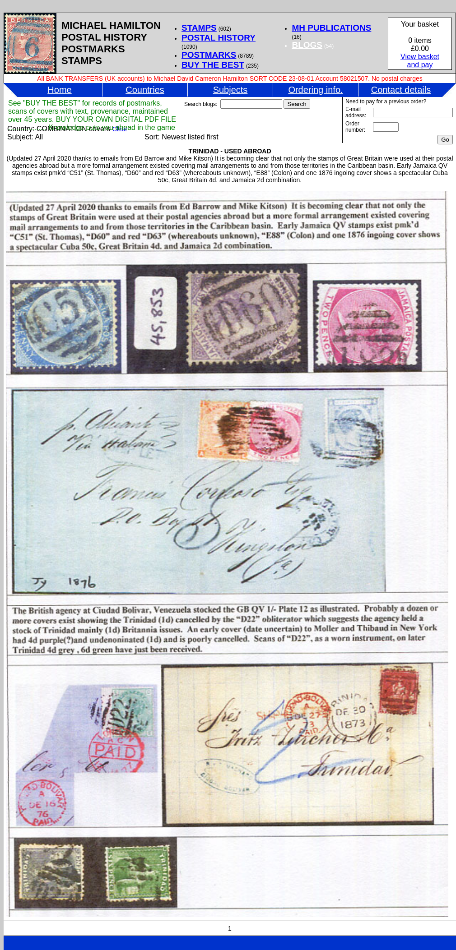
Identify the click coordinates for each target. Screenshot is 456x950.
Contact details (401, 90)
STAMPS (199, 27)
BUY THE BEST (212, 64)
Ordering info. (315, 90)
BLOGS (307, 45)
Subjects (230, 90)
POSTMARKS (208, 55)
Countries (145, 90)
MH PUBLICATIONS (331, 27)
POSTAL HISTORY (218, 37)
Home (59, 90)
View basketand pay (419, 61)
